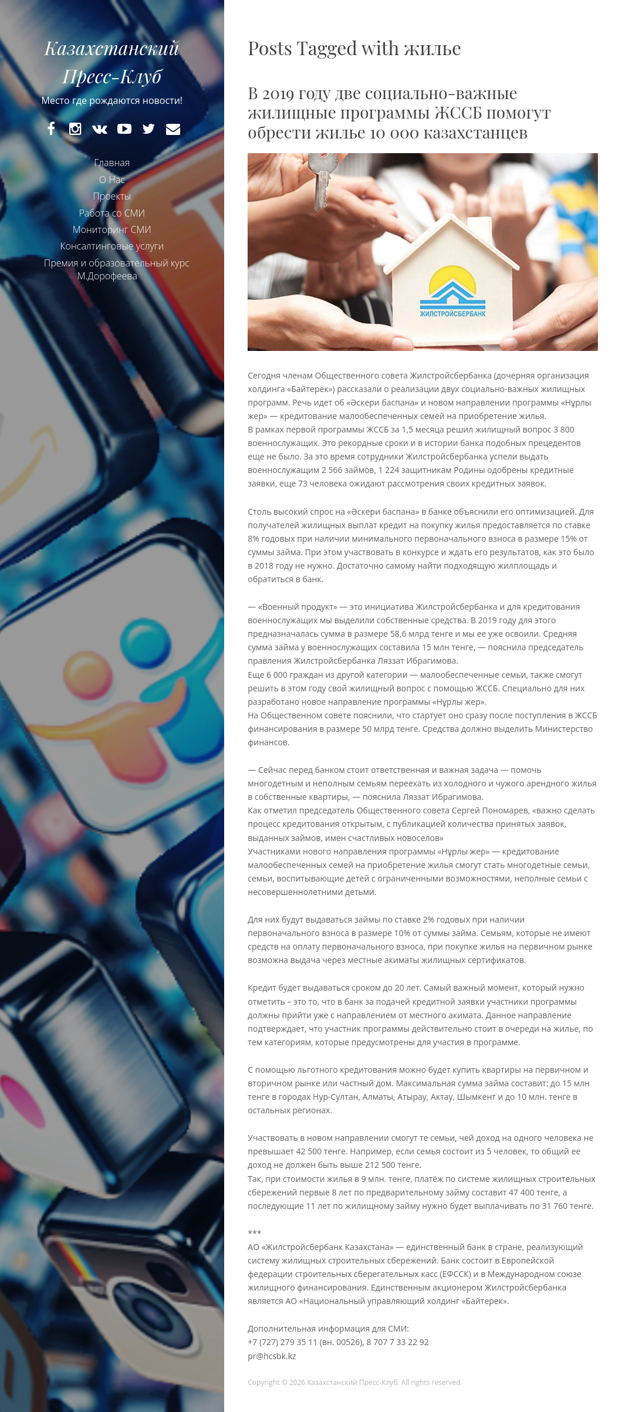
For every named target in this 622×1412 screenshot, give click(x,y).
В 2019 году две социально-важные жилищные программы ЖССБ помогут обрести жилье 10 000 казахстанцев (399, 112)
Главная (112, 162)
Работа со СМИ (112, 213)
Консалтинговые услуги (112, 245)
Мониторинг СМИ (112, 229)
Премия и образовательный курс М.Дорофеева (117, 269)
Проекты (112, 196)
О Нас (112, 179)
